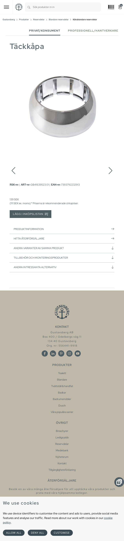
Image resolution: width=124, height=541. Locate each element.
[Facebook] (45, 353)
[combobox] (67, 7)
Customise (62, 533)
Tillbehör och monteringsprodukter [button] (64, 257)
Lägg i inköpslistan (30, 214)
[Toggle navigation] (6, 7)
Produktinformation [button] (64, 229)
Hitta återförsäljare (64, 238)
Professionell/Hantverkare (93, 30)
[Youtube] (78, 353)
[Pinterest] (61, 353)
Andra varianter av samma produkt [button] (64, 248)
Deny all (37, 533)
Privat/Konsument (44, 30)
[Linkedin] (53, 353)
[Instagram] (69, 353)
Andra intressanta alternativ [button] (64, 267)
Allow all (13, 533)
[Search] (29, 7)
